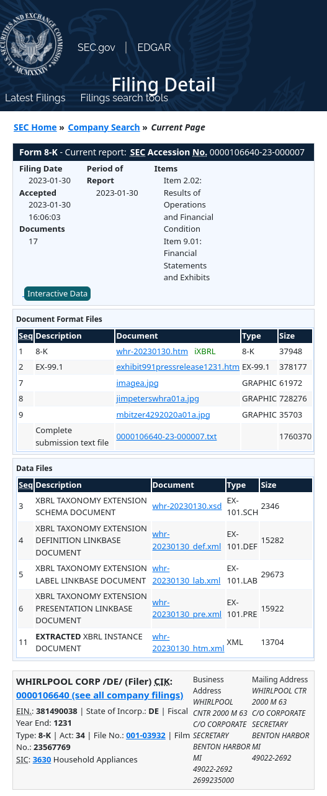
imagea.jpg (137, 382)
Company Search (104, 127)
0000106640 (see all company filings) (99, 694)
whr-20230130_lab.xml (187, 574)
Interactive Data (57, 293)
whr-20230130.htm (152, 351)
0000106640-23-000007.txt (166, 436)
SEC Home (35, 127)
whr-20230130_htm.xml (189, 642)
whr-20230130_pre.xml (187, 608)
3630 (42, 759)
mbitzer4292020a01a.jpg (163, 414)
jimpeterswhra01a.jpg (157, 398)
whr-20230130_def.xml (187, 540)
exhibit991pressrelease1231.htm (178, 366)
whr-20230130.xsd (187, 505)
